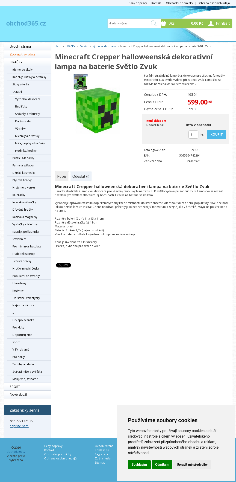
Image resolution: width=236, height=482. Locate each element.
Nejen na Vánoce (23, 305)
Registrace (102, 454)
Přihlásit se (102, 450)
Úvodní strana (20, 46)
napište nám (19, 426)
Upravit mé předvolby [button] (192, 464)
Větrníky (20, 129)
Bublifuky (21, 106)
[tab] (62, 176)
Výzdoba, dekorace (28, 99)
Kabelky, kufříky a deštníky (29, 77)
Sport (16, 342)
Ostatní (17, 92)
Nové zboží (18, 394)
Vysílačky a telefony (25, 224)
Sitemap (100, 463)
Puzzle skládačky (23, 158)
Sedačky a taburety (27, 114)
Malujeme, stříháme (25, 379)
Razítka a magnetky (24, 217)
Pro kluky (18, 327)
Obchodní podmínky (179, 3)
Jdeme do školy (22, 70)
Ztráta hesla (103, 458)
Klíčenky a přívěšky (27, 136)
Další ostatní (23, 121)
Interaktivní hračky (24, 202)
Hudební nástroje (23, 254)
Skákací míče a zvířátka (27, 372)
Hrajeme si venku (23, 187)
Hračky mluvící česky (25, 268)
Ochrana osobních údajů (214, 3)
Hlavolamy (19, 283)
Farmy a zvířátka (23, 165)
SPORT (15, 386)
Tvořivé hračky (21, 261)
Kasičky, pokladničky (25, 232)
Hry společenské (23, 320)
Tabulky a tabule (23, 364)
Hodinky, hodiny (25, 151)
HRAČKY (16, 62)
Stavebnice (19, 239)
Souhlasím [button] (139, 464)
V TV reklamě (20, 349)
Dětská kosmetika (23, 173)
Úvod (58, 46)
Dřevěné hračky (22, 210)
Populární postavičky (26, 276)
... (13, 313)
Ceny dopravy (138, 3)
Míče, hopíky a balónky (30, 143)
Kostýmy (18, 291)
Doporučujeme (22, 335)
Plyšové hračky (22, 180)
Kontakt (156, 3)
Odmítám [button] (162, 464)
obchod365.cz (26, 23)
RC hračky (18, 195)
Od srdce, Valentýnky (26, 298)
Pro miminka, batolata (26, 246)
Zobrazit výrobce (22, 54)
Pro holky (18, 357)
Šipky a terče (20, 84)
